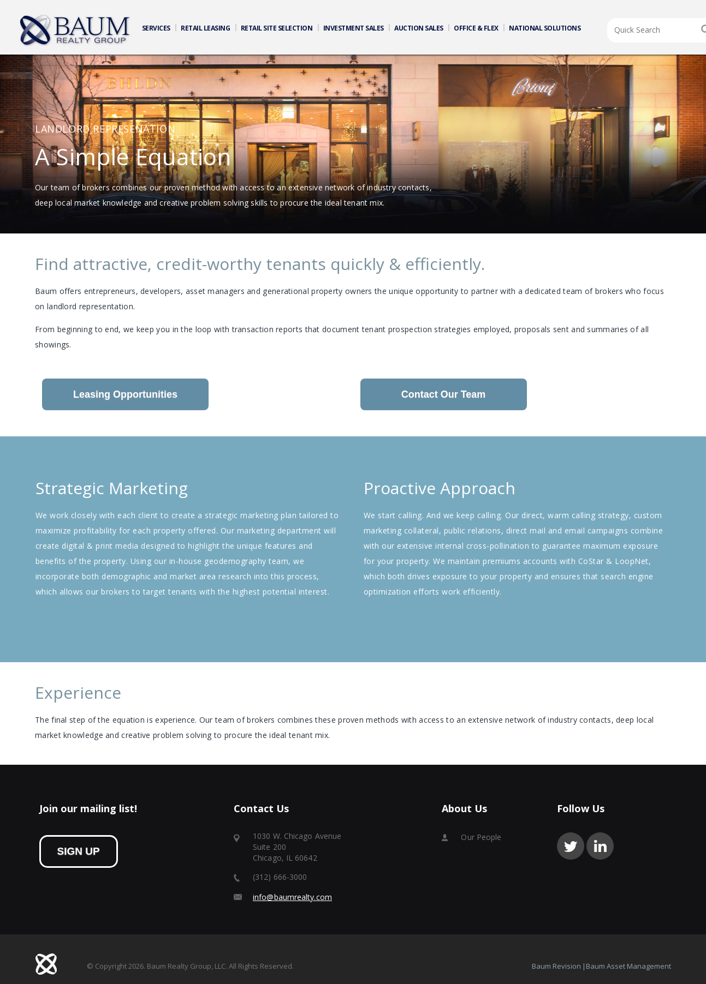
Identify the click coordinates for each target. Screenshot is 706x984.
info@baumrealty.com (292, 897)
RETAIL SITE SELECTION (277, 28)
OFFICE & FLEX (476, 28)
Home (75, 30)
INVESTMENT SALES (353, 28)
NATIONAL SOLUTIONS (544, 28)
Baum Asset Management (628, 966)
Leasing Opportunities (125, 394)
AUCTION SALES (418, 28)
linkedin (600, 846)
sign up (78, 851)
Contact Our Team (443, 394)
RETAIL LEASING (205, 28)
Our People (481, 837)
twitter (570, 846)
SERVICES (156, 28)
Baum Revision (556, 966)
